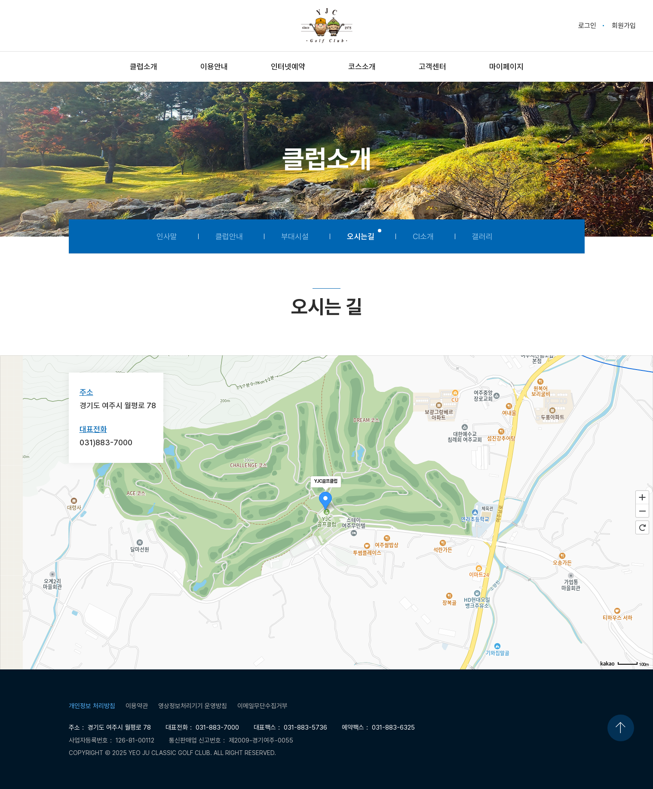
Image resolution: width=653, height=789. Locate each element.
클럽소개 (143, 66)
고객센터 (432, 66)
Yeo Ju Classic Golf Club (327, 25)
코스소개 (362, 66)
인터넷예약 (288, 66)
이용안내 (214, 66)
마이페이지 (506, 66)
